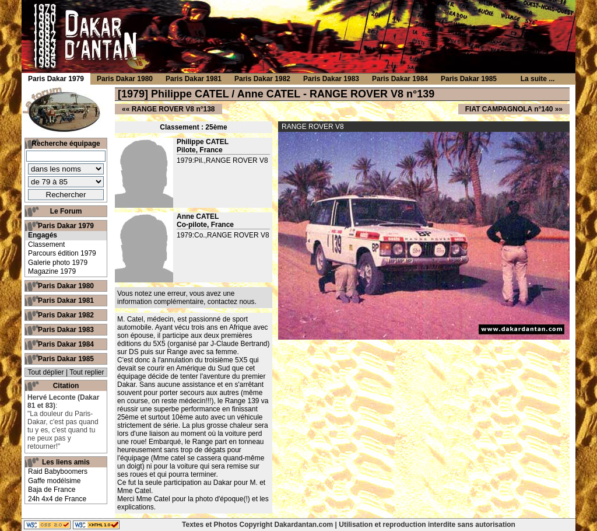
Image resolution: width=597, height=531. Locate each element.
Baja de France (51, 489)
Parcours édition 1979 (62, 253)
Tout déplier (46, 372)
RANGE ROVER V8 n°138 (173, 109)
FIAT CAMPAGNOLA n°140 (509, 109)
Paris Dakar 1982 (66, 315)
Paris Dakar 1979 (66, 226)
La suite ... (538, 79)
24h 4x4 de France (57, 499)
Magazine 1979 (52, 271)
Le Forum (66, 211)
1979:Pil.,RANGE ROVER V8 (222, 160)
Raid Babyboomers (57, 471)
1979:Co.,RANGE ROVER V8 (223, 235)
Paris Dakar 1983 (66, 330)
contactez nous (231, 302)
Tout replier (86, 372)
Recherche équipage (65, 143)
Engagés (42, 235)
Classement (46, 244)
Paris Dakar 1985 (66, 359)
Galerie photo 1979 (57, 262)
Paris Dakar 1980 (66, 286)
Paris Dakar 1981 (66, 300)
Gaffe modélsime (54, 481)
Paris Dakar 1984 (66, 344)
